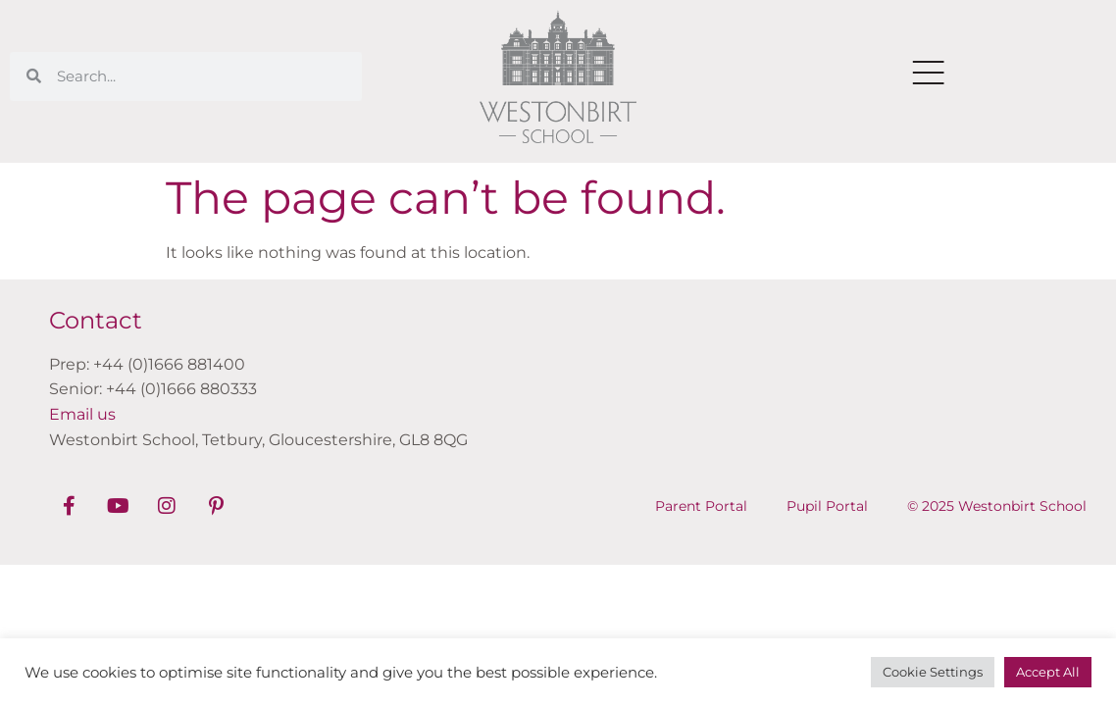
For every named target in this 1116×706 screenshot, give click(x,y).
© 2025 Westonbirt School (997, 506)
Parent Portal (701, 506)
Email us (82, 414)
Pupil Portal (827, 506)
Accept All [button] (1048, 672)
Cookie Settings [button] (933, 672)
